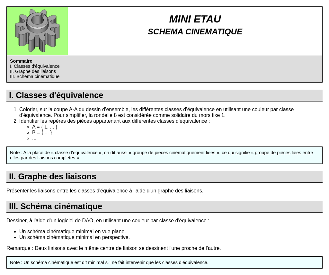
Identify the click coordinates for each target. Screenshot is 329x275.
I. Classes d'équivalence (35, 66)
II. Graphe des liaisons (33, 71)
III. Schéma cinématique (34, 76)
